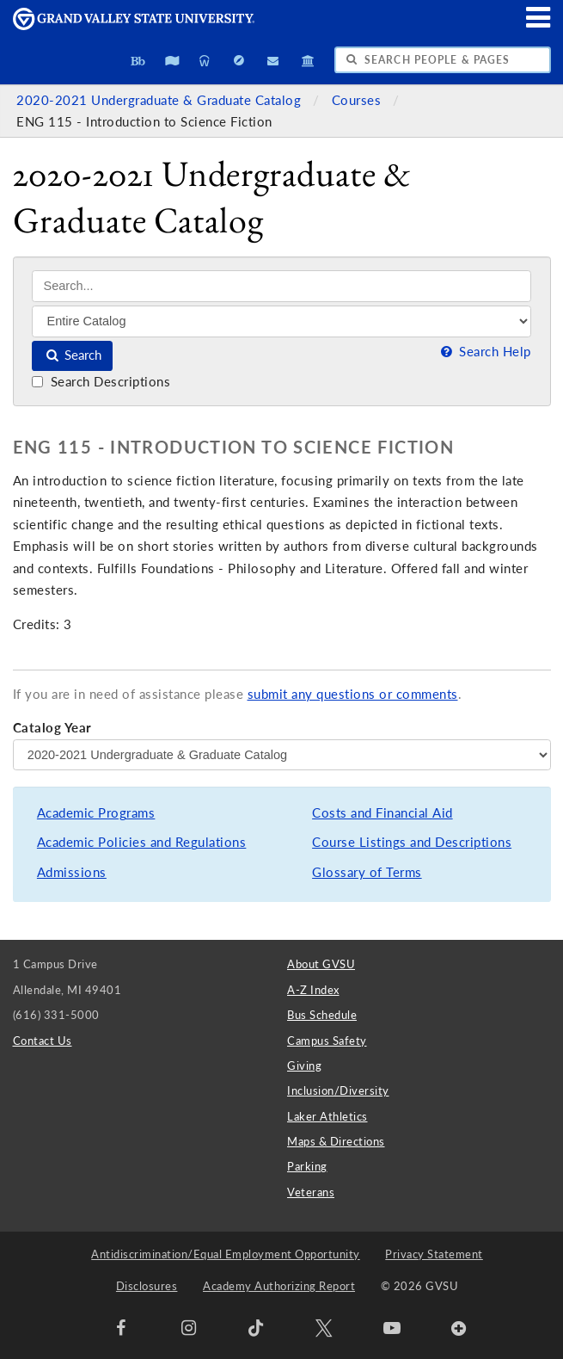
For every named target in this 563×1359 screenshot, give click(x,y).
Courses (358, 100)
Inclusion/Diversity (338, 1090)
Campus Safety (327, 1040)
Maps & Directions (336, 1141)
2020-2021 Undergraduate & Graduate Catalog (160, 100)
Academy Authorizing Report (279, 1286)
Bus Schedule (322, 1015)
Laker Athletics (327, 1116)
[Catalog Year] (282, 754)
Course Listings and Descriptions (411, 842)
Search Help (484, 351)
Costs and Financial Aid (382, 813)
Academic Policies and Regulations (142, 842)
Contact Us (42, 1040)
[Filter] (281, 321)
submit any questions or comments (353, 694)
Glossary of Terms (367, 872)
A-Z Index (313, 990)
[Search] (281, 286)
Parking (307, 1166)
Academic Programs (96, 813)
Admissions (72, 872)
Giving (304, 1065)
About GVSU (321, 964)
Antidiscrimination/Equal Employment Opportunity (225, 1254)
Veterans (310, 1192)
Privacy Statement (434, 1254)
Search (72, 355)
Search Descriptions (101, 381)
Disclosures (147, 1286)
